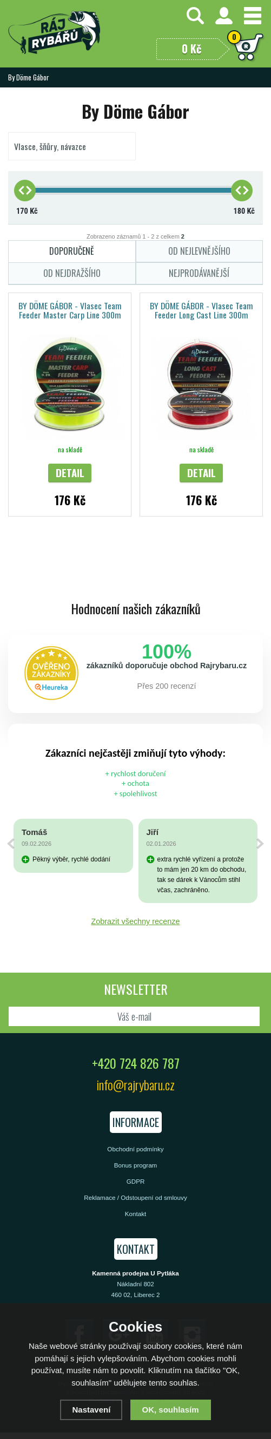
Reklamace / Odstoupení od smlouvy (135, 1197)
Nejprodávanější (199, 273)
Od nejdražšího (72, 273)
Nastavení (91, 1409)
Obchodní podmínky (135, 1148)
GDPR (136, 1181)
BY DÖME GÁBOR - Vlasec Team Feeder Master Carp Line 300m (70, 310)
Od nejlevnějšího (199, 251)
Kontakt (136, 1213)
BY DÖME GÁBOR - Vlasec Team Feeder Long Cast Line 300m (201, 310)
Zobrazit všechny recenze (135, 921)
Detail (70, 472)
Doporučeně (71, 251)
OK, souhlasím (170, 1409)
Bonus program (135, 1165)
